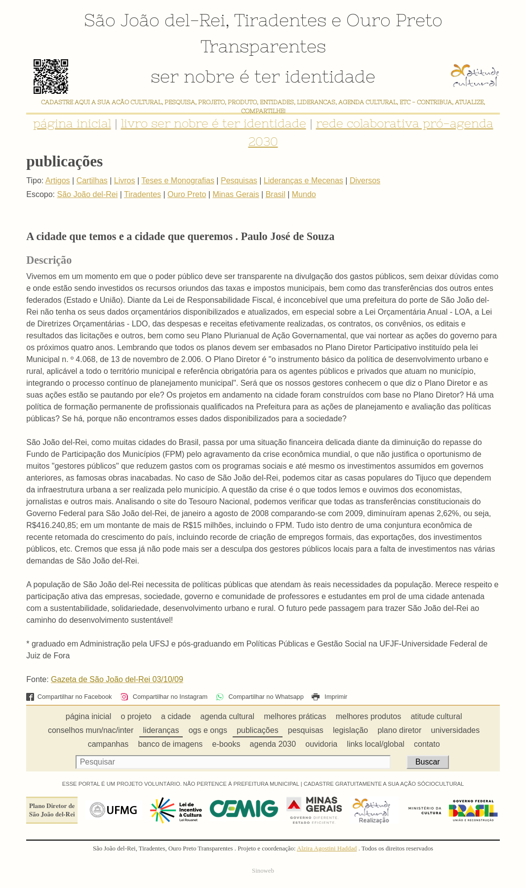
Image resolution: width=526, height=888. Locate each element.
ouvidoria (321, 744)
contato (427, 744)
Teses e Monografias (177, 180)
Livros (124, 180)
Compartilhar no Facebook (69, 696)
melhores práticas (295, 716)
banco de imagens (170, 744)
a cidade (176, 716)
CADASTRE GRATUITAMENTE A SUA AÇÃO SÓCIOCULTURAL (384, 784)
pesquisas (306, 730)
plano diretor (399, 730)
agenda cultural (227, 716)
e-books (226, 744)
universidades (455, 730)
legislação (350, 730)
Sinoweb (263, 870)
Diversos (365, 180)
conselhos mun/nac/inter (90, 730)
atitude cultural (436, 716)
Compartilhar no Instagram (163, 696)
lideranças (161, 730)
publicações (258, 730)
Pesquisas (239, 180)
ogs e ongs (208, 730)
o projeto (136, 716)
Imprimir (329, 696)
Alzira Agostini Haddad (327, 848)
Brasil (275, 194)
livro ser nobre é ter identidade (213, 123)
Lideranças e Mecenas (303, 180)
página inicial (72, 123)
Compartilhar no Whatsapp (260, 696)
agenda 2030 (273, 744)
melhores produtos (369, 716)
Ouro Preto (394, 20)
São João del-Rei (154, 20)
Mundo (304, 194)
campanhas (108, 744)
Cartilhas (92, 180)
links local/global (376, 744)
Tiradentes (280, 20)
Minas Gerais (235, 194)
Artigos (57, 180)
